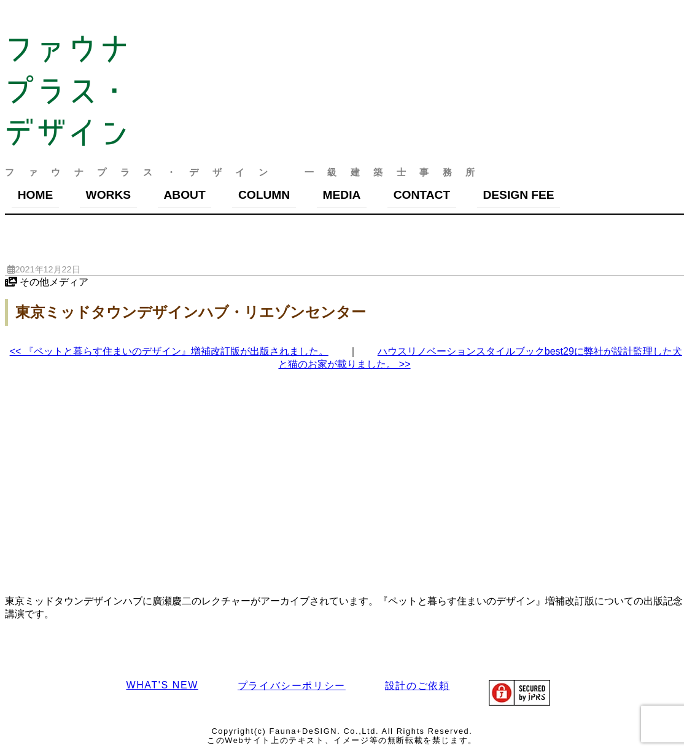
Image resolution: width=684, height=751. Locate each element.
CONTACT (422, 194)
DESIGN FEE (518, 194)
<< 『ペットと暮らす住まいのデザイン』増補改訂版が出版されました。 (169, 351)
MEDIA (342, 194)
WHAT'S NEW (162, 685)
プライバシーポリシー (292, 685)
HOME (35, 194)
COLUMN (264, 194)
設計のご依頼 (417, 685)
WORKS (108, 194)
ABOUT (184, 194)
